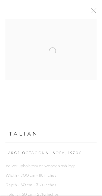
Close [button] (97, 12)
